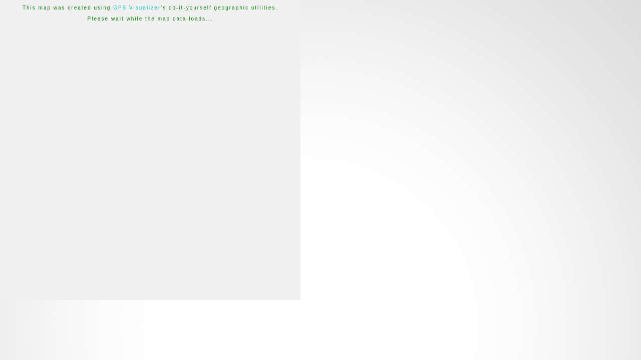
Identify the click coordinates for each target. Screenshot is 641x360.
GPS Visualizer (137, 7)
